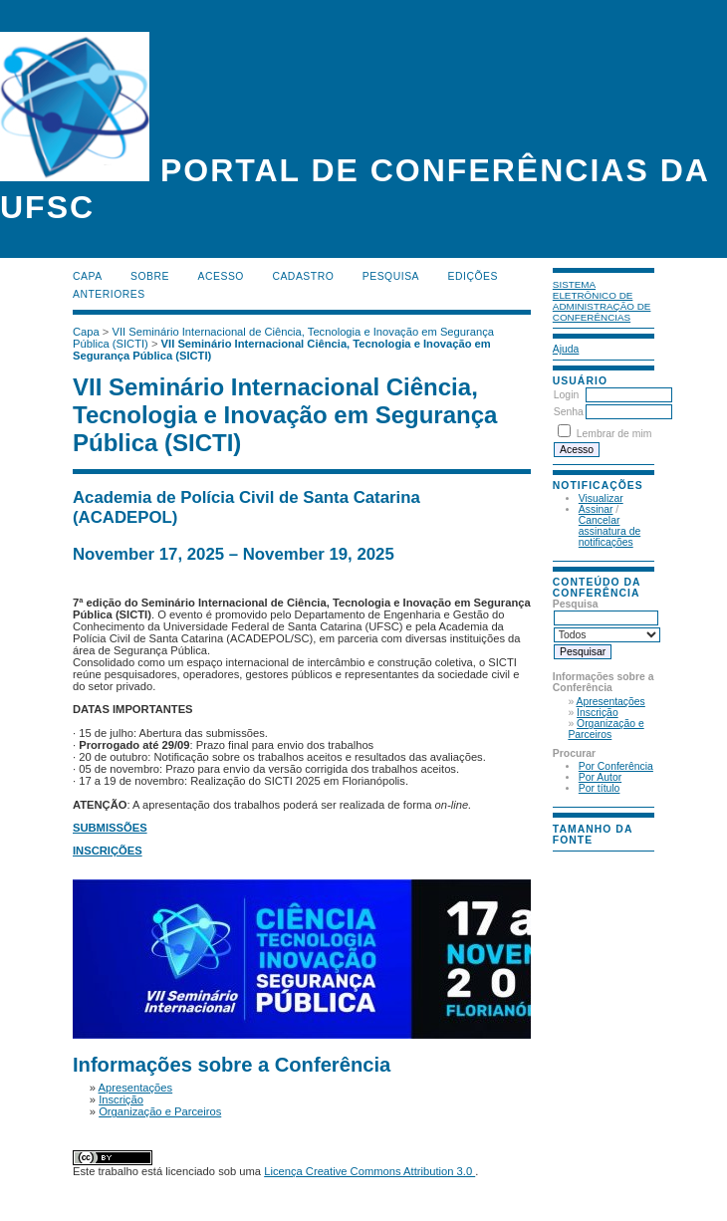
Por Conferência (616, 766)
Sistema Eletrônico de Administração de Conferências (602, 301)
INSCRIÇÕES (107, 850)
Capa (88, 276)
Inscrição (597, 712)
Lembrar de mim (614, 433)
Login (566, 394)
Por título (599, 788)
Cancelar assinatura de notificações (609, 531)
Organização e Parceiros (605, 729)
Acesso (221, 276)
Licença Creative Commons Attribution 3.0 (369, 1171)
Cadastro (303, 276)
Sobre (149, 276)
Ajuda (566, 349)
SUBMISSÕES (110, 828)
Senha (569, 411)
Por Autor (600, 777)
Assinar (596, 509)
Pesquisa (391, 276)
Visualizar (601, 498)
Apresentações (611, 701)
